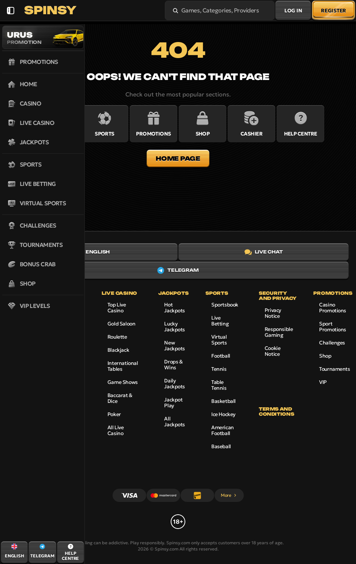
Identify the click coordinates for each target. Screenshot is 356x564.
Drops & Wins (173, 364)
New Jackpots (174, 345)
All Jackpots (174, 421)
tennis (218, 369)
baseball (221, 446)
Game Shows (122, 382)
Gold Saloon (121, 323)
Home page (178, 158)
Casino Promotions (332, 307)
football (220, 355)
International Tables (122, 366)
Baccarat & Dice (119, 398)
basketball (223, 401)
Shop (325, 355)
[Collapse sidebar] (10, 10)
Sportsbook (224, 304)
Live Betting (219, 321)
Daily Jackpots (174, 383)
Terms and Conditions (276, 412)
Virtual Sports (219, 340)
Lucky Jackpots (174, 326)
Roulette (117, 337)
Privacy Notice (273, 313)
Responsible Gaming (279, 332)
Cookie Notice (272, 351)
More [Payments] (229, 495)
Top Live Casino (116, 307)
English (92, 252)
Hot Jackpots (174, 307)
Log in (293, 10)
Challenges (332, 342)
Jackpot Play (173, 402)
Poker (114, 414)
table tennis (218, 385)
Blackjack (118, 350)
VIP (323, 382)
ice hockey (223, 414)
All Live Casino (115, 430)
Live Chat (264, 252)
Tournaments (334, 369)
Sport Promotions (332, 326)
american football (222, 430)
